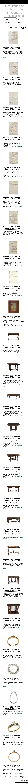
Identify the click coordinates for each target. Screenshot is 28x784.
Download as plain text (11, 778)
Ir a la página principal (22, 780)
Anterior (5, 27)
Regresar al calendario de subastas (24, 1)
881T (11, 47)
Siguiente (23, 28)
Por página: (6, 24)
